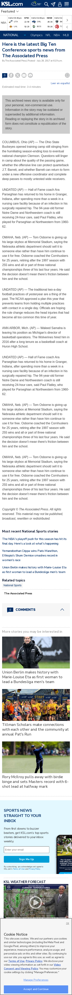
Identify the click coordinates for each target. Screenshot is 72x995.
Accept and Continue (36, 989)
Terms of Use (19, 869)
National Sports (12, 585)
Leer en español (60, 83)
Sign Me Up (26, 859)
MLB (66, 35)
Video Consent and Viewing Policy (32, 966)
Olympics (37, 35)
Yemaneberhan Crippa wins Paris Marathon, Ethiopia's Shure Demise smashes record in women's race (30, 555)
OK (67, 923)
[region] (36, 956)
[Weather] (36, 4)
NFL (48, 35)
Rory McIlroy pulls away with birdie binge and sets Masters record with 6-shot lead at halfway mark (35, 781)
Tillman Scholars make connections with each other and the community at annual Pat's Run (35, 729)
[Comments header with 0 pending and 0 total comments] (36, 609)
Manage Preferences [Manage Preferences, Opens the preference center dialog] (36, 980)
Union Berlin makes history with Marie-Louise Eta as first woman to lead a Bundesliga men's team (32, 677)
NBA (57, 35)
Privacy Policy (34, 869)
